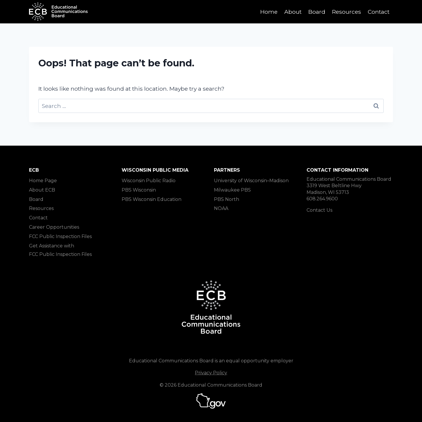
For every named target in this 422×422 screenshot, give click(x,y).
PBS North (226, 199)
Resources (346, 11)
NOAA (221, 208)
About (293, 11)
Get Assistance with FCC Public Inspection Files (60, 250)
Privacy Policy (211, 373)
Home (269, 11)
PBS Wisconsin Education (151, 199)
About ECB (42, 190)
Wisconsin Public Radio (149, 180)
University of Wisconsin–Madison (251, 180)
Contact (378, 11)
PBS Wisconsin (139, 190)
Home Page (43, 180)
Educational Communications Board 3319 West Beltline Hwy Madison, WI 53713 (349, 185)
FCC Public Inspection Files (60, 236)
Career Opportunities (54, 227)
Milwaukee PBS (232, 190)
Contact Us (319, 210)
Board (316, 11)
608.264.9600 (322, 198)
